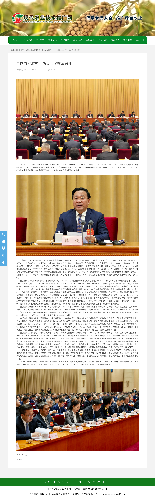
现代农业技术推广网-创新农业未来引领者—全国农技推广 (31, 50)
